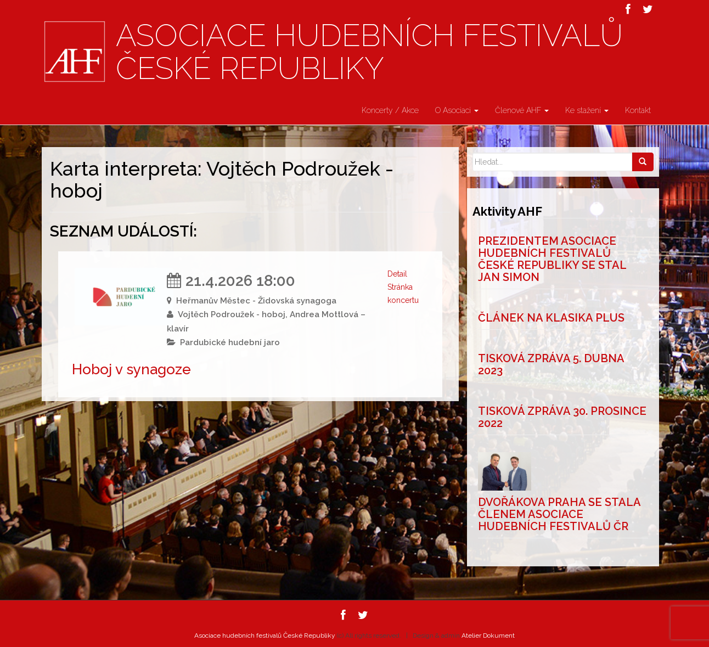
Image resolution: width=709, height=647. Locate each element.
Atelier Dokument (488, 635)
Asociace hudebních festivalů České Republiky (369, 52)
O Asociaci (457, 110)
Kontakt (638, 110)
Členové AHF (522, 110)
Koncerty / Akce (390, 110)
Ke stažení (587, 110)
